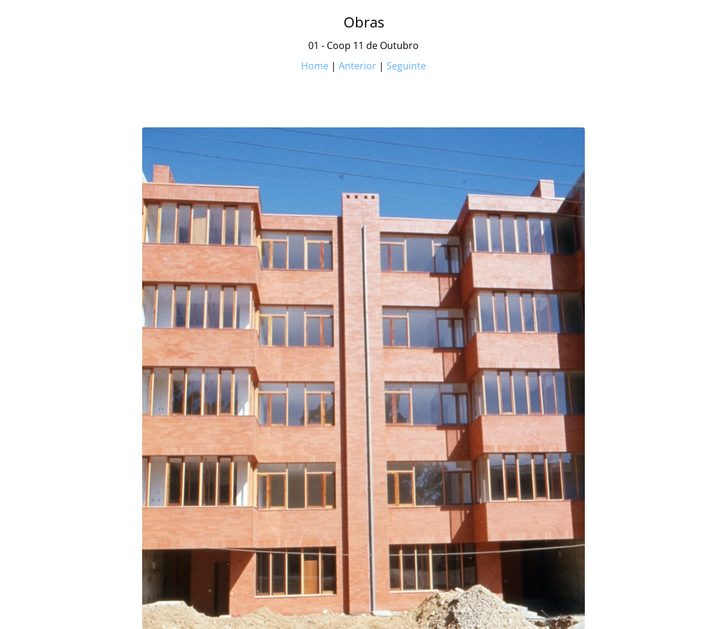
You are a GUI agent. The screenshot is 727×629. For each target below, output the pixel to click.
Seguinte (406, 65)
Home (315, 65)
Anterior (357, 65)
